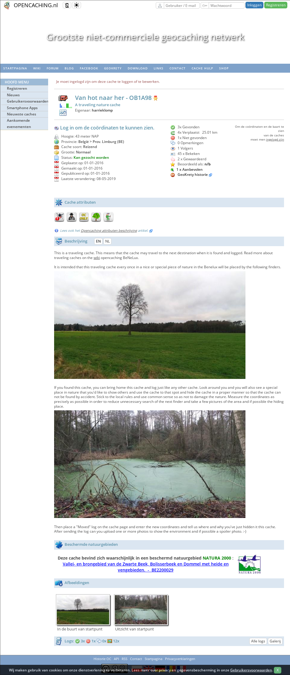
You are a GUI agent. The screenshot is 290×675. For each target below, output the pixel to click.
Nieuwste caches (21, 114)
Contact (178, 68)
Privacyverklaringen (180, 658)
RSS (124, 658)
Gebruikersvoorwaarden (27, 101)
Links (159, 68)
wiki (37, 68)
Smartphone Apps (22, 107)
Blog (69, 68)
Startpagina (15, 68)
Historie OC (102, 658)
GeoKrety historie (193, 174)
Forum (53, 68)
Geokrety (113, 68)
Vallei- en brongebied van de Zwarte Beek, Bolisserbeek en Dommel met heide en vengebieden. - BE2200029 (146, 567)
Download (138, 68)
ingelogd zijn (275, 139)
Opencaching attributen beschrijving (109, 230)
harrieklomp (102, 110)
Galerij (275, 641)
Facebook (89, 68)
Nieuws (13, 94)
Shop (224, 68)
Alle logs (258, 641)
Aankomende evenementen (19, 123)
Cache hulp (202, 68)
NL (107, 241)
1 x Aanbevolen (186, 169)
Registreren (276, 4)
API (116, 658)
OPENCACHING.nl (36, 5)
